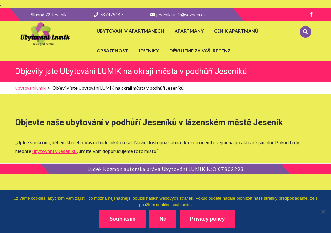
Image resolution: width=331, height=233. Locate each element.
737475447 (108, 14)
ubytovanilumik (30, 88)
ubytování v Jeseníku (54, 151)
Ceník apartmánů (236, 31)
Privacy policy (207, 219)
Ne (162, 219)
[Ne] (323, 211)
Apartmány (189, 31)
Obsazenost (112, 50)
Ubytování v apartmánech (130, 31)
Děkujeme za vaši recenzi (200, 50)
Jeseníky (148, 50)
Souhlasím (123, 219)
